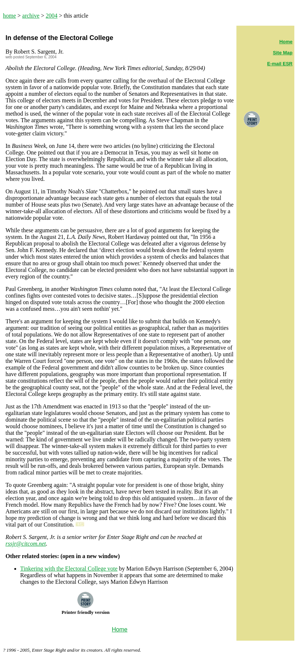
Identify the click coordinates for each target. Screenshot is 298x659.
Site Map (283, 52)
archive (31, 15)
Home (286, 41)
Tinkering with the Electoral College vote (69, 568)
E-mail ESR (280, 63)
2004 (52, 15)
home (9, 15)
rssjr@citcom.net (25, 543)
